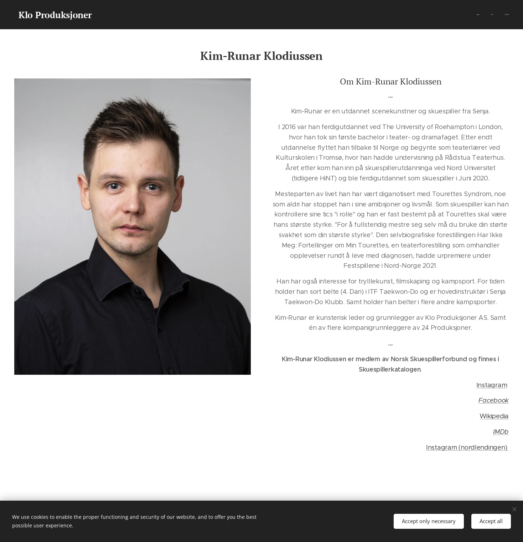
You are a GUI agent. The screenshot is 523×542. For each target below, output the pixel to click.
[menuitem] (488, 15)
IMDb (501, 432)
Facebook (493, 400)
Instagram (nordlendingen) (467, 447)
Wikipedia (494, 416)
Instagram (491, 385)
